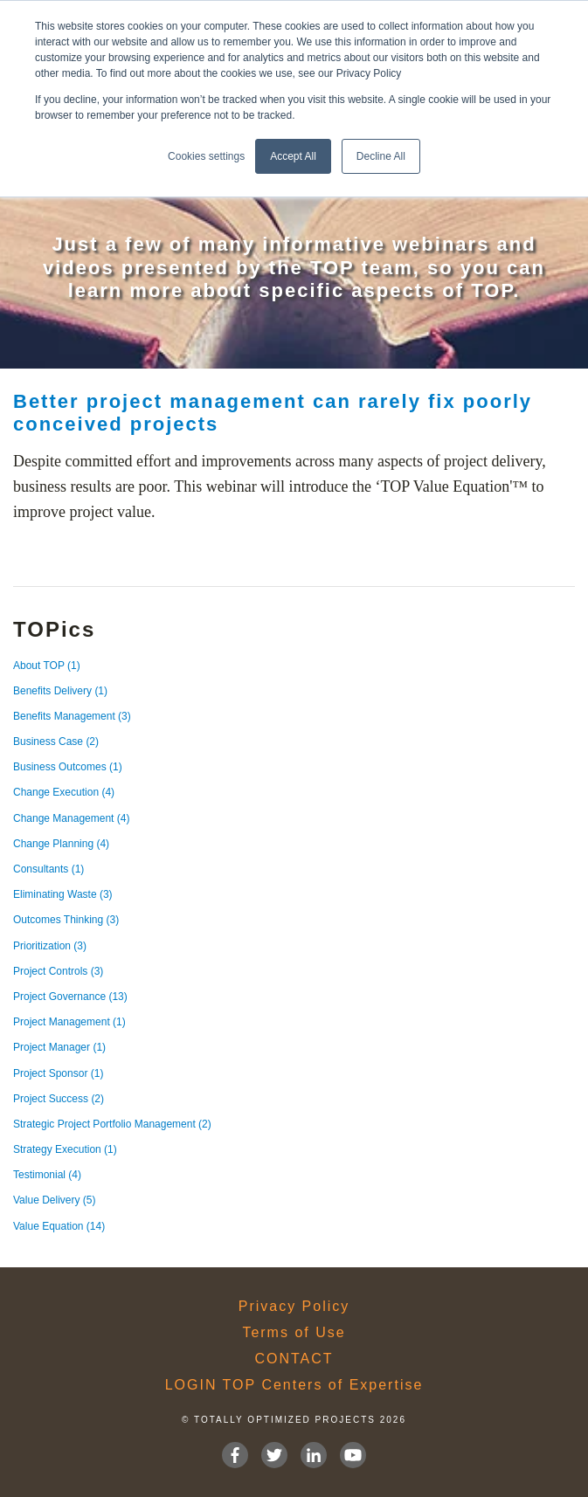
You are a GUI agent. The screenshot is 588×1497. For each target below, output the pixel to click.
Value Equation (59, 1226)
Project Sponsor (58, 1073)
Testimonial (47, 1175)
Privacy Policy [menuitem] (294, 1306)
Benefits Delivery (60, 691)
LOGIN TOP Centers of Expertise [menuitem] (294, 1385)
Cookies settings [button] (206, 156)
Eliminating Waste (63, 894)
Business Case (56, 741)
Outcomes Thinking (66, 920)
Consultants (48, 869)
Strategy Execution (65, 1149)
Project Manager (59, 1047)
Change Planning (61, 844)
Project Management (69, 1022)
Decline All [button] (380, 156)
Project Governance (70, 996)
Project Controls (58, 971)
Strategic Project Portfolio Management (112, 1124)
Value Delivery (54, 1200)
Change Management (71, 818)
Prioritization (49, 946)
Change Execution (63, 792)
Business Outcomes (67, 767)
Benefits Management (72, 716)
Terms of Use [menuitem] (293, 1332)
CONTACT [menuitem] (293, 1359)
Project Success (58, 1099)
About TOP (46, 665)
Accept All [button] (293, 156)
